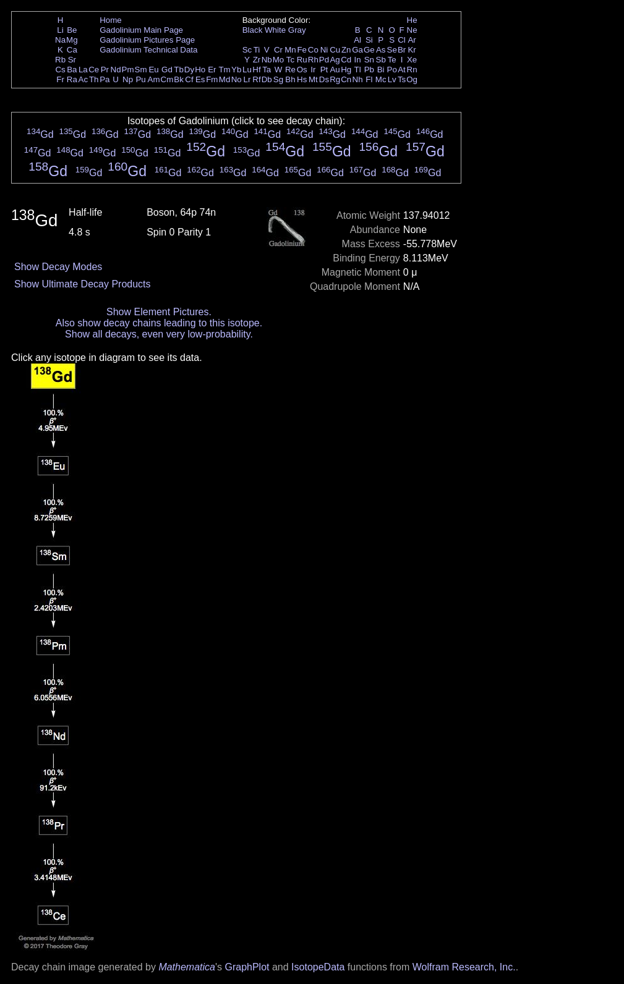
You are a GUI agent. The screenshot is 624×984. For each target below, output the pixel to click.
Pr (105, 69)
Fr (60, 79)
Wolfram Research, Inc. (464, 967)
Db (267, 79)
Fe (302, 49)
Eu (153, 69)
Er (212, 69)
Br (402, 49)
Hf (256, 69)
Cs (60, 69)
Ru (302, 59)
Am (154, 79)
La (83, 69)
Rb (60, 59)
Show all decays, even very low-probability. (159, 334)
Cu (335, 49)
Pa (104, 79)
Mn (290, 49)
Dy (189, 69)
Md (225, 79)
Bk (179, 79)
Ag (335, 59)
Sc (247, 49)
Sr (72, 59)
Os (302, 69)
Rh (313, 59)
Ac (83, 79)
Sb (381, 59)
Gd (167, 69)
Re (290, 69)
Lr (247, 79)
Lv (392, 79)
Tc (290, 59)
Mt (313, 79)
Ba (72, 69)
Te (392, 59)
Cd (346, 59)
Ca (72, 49)
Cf (189, 79)
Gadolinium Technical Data (148, 49)
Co (313, 49)
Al (357, 40)
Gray (297, 30)
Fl (368, 79)
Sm (141, 69)
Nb (267, 59)
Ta (266, 69)
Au (335, 69)
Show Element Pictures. (159, 312)
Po (392, 69)
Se (392, 49)
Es (200, 79)
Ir (312, 69)
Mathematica (186, 967)
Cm (167, 79)
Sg (278, 79)
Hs (302, 79)
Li (60, 30)
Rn (412, 69)
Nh (358, 79)
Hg (346, 69)
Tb (179, 69)
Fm (212, 79)
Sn (369, 59)
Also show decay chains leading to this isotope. (159, 323)
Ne (412, 30)
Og (411, 79)
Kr (412, 49)
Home (111, 20)
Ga (357, 49)
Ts (402, 79)
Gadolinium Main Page (141, 30)
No (236, 79)
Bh (290, 79)
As (381, 49)
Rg (335, 79)
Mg (72, 40)
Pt (324, 69)
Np (127, 79)
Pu (140, 79)
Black (252, 30)
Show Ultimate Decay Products (82, 284)
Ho (200, 69)
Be (72, 30)
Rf (256, 79)
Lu (247, 69)
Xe (412, 59)
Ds (324, 79)
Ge (369, 49)
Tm (224, 69)
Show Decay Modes (58, 266)
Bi (381, 69)
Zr (257, 59)
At (402, 69)
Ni (324, 49)
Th (94, 79)
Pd (324, 59)
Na (60, 40)
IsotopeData (317, 967)
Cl (402, 40)
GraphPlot (246, 967)
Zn (346, 49)
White (275, 30)
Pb (369, 69)
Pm (128, 69)
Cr (278, 49)
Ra (72, 79)
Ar (412, 40)
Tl (357, 69)
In (357, 59)
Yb (236, 69)
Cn (346, 79)
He (412, 20)
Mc (381, 79)
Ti (257, 49)
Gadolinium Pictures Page (147, 40)
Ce (93, 69)
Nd (116, 69)
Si (369, 40)
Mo (278, 59)
